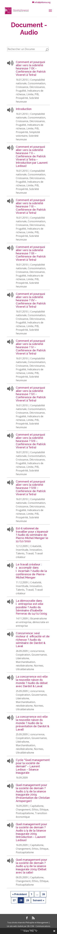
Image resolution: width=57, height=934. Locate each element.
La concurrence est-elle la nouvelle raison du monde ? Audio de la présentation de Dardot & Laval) (32, 723)
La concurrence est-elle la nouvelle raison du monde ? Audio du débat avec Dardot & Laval (32, 681)
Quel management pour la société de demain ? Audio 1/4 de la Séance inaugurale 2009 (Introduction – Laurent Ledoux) (31, 832)
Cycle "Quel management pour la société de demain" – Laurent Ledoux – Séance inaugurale (33, 766)
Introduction (23, 109)
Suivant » (38, 900)
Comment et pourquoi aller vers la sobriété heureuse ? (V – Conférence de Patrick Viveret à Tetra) (31, 347)
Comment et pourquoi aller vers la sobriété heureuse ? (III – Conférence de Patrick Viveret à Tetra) (31, 253)
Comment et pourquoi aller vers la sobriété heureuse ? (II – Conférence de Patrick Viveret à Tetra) (31, 206)
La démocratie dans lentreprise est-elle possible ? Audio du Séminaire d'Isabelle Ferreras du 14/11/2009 (31, 607)
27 (14, 900)
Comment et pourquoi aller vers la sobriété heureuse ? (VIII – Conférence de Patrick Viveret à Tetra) (31, 488)
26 (43, 894)
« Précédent (19, 894)
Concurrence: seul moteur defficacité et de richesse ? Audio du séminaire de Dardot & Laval (33, 640)
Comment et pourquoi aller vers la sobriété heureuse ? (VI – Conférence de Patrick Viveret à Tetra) (31, 394)
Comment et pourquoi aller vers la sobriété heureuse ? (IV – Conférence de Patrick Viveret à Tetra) (31, 300)
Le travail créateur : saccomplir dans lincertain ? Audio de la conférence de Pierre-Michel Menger (31, 571)
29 (27, 900)
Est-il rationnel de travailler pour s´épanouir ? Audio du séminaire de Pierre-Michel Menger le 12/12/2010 (32, 535)
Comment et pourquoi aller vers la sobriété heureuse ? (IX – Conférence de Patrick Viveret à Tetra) (31, 68)
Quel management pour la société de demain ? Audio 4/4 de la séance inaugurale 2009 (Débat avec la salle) (31, 866)
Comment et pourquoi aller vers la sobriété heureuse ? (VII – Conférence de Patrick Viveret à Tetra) (31, 441)
